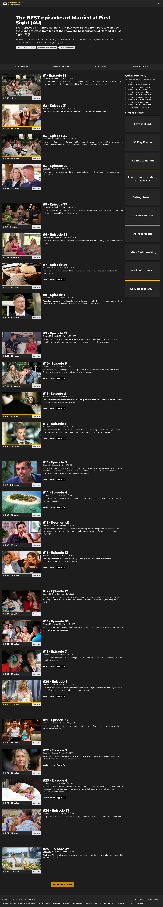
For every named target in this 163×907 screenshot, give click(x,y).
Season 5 (46, 108)
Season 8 (46, 723)
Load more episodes (62, 884)
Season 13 (47, 78)
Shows (4, 899)
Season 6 (46, 654)
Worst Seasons (141, 67)
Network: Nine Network (47, 47)
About (11, 899)
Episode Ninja (155, 899)
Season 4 (46, 169)
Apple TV (61, 280)
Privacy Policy (31, 899)
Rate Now (36, 98)
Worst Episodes (61, 67)
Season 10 (47, 624)
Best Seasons (101, 67)
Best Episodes (21, 67)
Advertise (19, 899)
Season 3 (46, 465)
